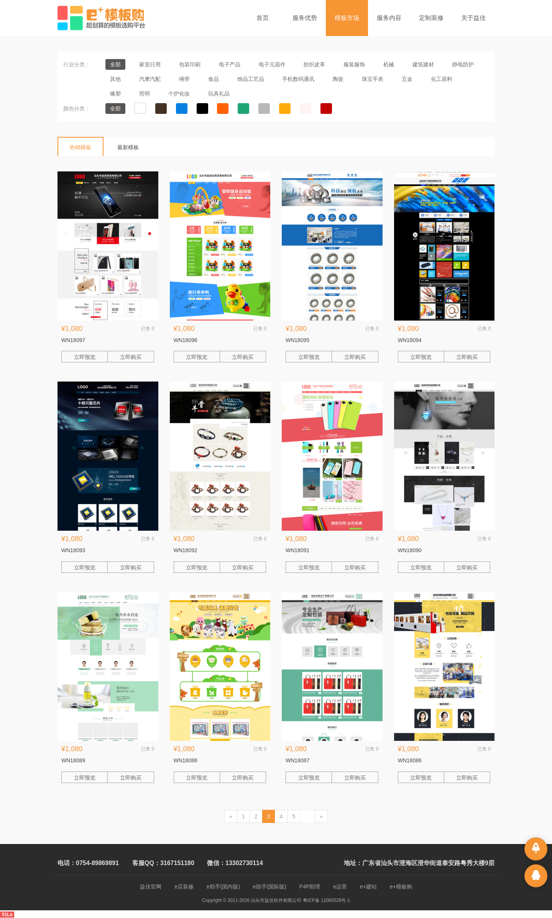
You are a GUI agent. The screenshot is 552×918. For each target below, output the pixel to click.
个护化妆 (179, 93)
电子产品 (229, 64)
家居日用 (150, 64)
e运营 (340, 886)
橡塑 (115, 93)
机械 (388, 64)
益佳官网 (150, 886)
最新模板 (128, 147)
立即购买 (130, 357)
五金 (407, 79)
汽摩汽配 (150, 79)
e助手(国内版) (223, 886)
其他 (115, 79)
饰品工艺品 (250, 79)
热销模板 (80, 147)
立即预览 (84, 357)
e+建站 (368, 886)
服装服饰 (354, 64)
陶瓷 (338, 79)
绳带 (184, 79)
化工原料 (441, 79)
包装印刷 (189, 64)
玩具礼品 (219, 93)
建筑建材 (423, 64)
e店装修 (184, 886)
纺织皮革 (314, 64)
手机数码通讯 (298, 79)
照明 (144, 93)
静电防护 (463, 64)
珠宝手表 (372, 79)
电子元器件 (272, 64)
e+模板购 (401, 886)
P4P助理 (309, 886)
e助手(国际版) (269, 886)
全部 (115, 64)
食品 (213, 79)
